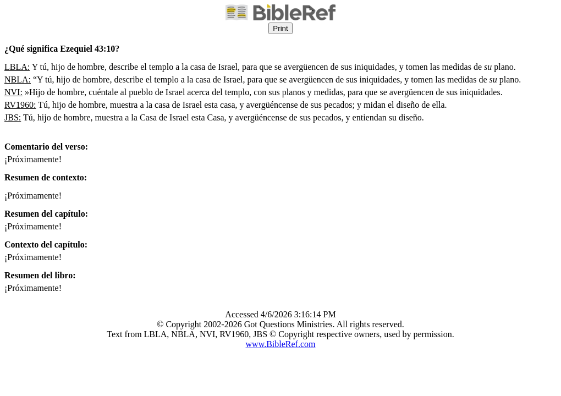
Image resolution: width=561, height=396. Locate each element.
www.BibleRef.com (281, 344)
